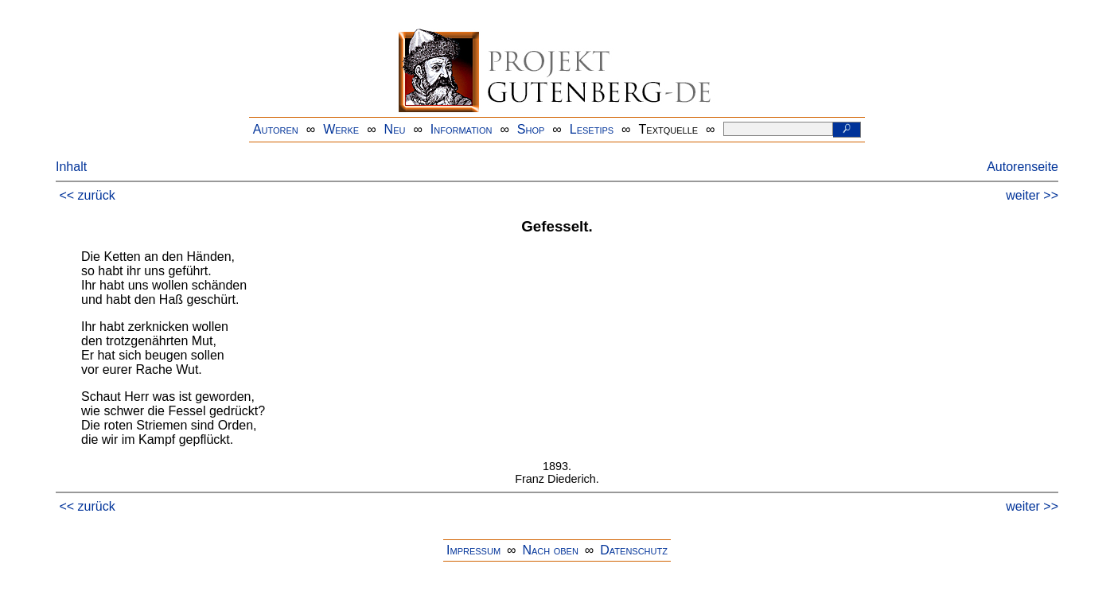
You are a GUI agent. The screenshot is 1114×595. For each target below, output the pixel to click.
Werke (341, 129)
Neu (395, 129)
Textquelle (669, 129)
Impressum (473, 550)
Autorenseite (1022, 166)
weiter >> (1032, 195)
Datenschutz (634, 550)
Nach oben (550, 550)
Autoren (275, 129)
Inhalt (71, 166)
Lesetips (591, 129)
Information (461, 129)
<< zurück (87, 195)
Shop (531, 129)
